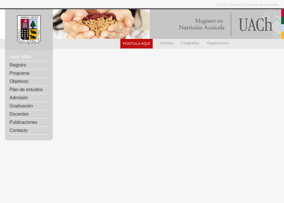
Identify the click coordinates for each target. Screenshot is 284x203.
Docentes (19, 114)
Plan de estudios (26, 89)
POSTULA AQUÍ (136, 43)
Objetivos (19, 81)
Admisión (19, 97)
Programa (19, 73)
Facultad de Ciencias (261, 5)
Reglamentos (218, 43)
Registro (18, 65)
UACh (221, 5)
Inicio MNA (20, 56)
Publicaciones (23, 122)
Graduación (21, 105)
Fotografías (190, 43)
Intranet (235, 5)
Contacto (19, 130)
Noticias (166, 43)
